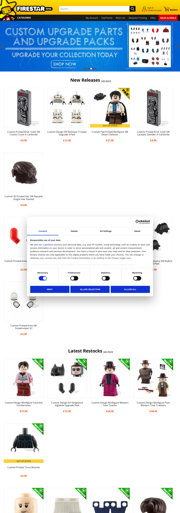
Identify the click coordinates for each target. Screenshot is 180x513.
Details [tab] (74, 231)
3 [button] (89, 68)
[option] (90, 46)
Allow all (130, 289)
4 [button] (91, 68)
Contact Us (52, 449)
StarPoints (106, 17)
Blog (4, 465)
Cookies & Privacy (11, 477)
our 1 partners (46, 244)
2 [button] (86, 68)
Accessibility (8, 481)
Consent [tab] (42, 231)
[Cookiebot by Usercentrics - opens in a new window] (137, 222)
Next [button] (177, 46)
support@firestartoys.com (60, 463)
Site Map (6, 489)
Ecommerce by (167, 509)
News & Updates (11, 461)
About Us (7, 457)
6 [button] (95, 68)
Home (5, 449)
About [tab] (137, 231)
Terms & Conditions (12, 473)
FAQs (153, 17)
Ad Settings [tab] (106, 231)
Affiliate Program (55, 483)
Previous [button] (2, 46)
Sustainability (9, 485)
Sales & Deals (168, 17)
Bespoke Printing (138, 17)
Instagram (111, 460)
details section (128, 265)
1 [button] (84, 68)
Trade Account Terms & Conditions (64, 479)
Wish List (120, 17)
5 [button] (93, 68)
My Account (92, 17)
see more (106, 80)
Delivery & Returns (12, 469)
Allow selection (90, 289)
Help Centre (52, 453)
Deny (50, 289)
